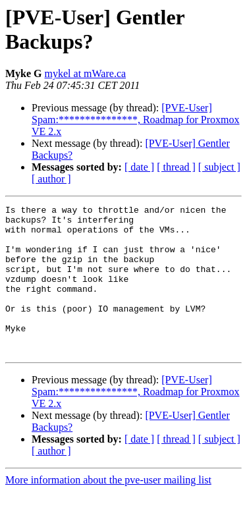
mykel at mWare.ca (85, 73)
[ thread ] (176, 167)
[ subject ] (219, 167)
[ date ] (139, 167)
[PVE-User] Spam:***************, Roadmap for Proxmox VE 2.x (136, 119)
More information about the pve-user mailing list (108, 509)
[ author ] (51, 178)
